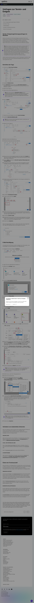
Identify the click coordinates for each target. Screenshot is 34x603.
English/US (8, 304)
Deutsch (14, 304)
